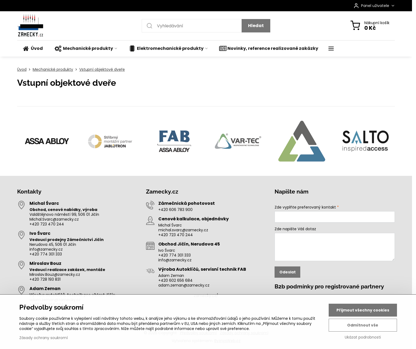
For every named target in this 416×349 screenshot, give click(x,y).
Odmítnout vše (362, 325)
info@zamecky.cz (46, 249)
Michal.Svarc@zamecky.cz (54, 219)
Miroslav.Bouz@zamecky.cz (54, 274)
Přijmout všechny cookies (362, 310)
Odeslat (287, 272)
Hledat (256, 26)
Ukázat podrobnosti (363, 337)
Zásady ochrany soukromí (43, 337)
